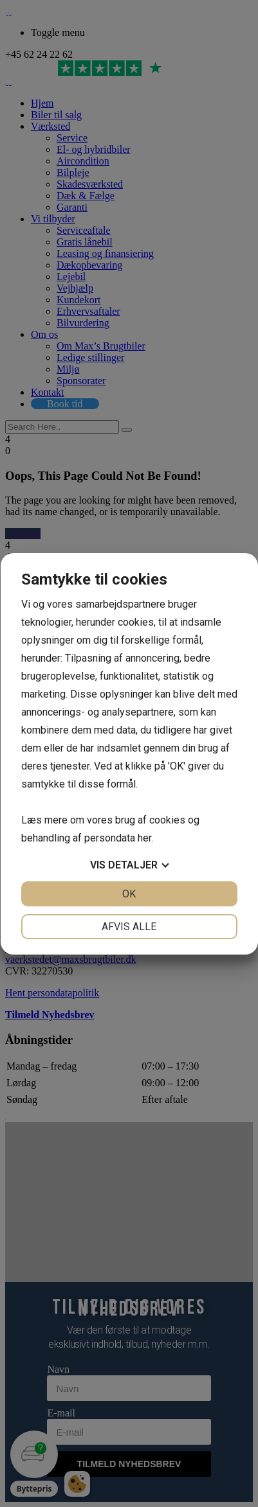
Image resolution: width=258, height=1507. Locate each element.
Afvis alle (129, 927)
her (144, 838)
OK (129, 894)
